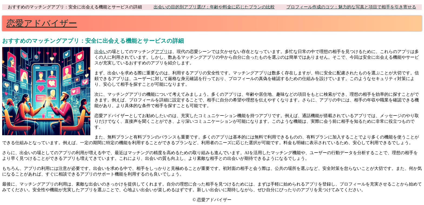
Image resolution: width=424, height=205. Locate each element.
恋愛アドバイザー (41, 23)
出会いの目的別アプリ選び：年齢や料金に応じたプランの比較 (214, 7)
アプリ (161, 51)
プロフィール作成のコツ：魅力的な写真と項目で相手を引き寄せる (351, 7)
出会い (100, 51)
